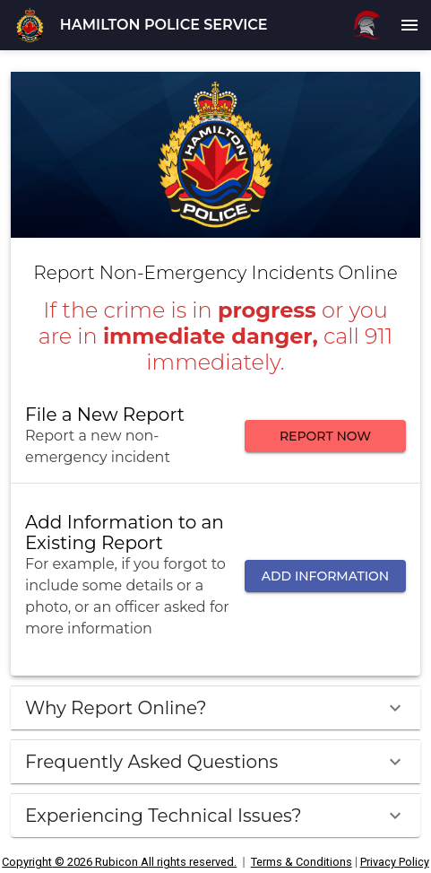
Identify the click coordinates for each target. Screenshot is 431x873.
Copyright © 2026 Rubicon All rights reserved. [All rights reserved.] (119, 862)
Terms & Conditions (301, 862)
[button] (30, 25)
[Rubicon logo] (366, 25)
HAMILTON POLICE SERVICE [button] (164, 24)
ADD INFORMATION (325, 576)
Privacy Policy (394, 862)
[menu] (409, 25)
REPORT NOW (325, 436)
